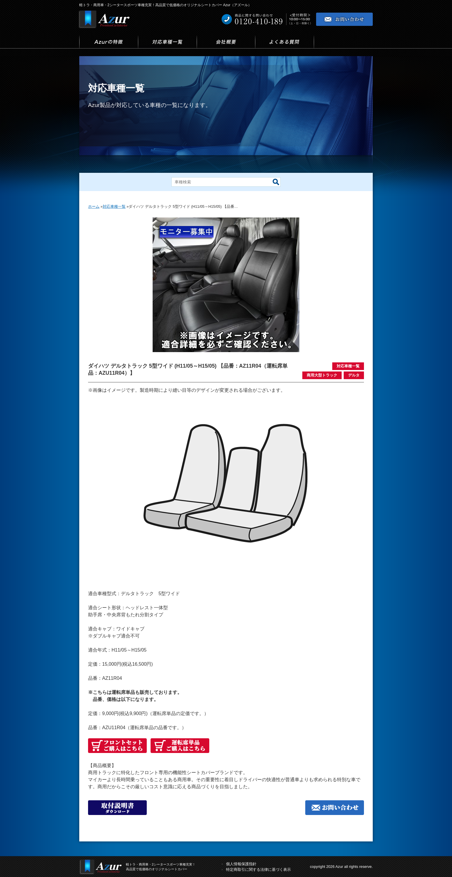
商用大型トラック (322, 375)
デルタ (354, 375)
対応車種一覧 (348, 366)
